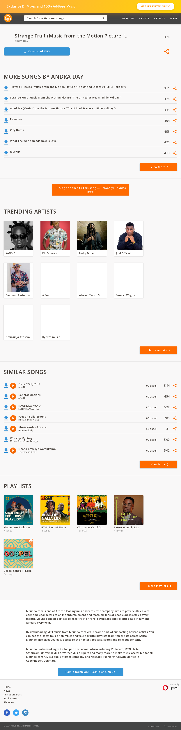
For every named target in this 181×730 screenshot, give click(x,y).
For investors (11, 698)
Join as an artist (13, 694)
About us (9, 702)
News (7, 690)
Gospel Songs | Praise (17, 570)
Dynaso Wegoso (126, 295)
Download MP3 (36, 51)
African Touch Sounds (92, 295)
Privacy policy (170, 725)
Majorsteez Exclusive (17, 527)
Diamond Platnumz (18, 295)
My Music (128, 18)
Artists (159, 18)
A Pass (46, 295)
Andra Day (21, 41)
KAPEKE (10, 253)
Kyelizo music (51, 337)
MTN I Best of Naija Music (55, 527)
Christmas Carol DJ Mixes (92, 527)
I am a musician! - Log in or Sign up (90, 672)
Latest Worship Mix (126, 527)
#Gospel (151, 385)
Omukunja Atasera (18, 337)
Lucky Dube (86, 253)
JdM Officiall (123, 253)
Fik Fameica (49, 253)
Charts (144, 18)
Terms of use (152, 725)
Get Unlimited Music (155, 6)
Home (7, 686)
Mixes (173, 18)
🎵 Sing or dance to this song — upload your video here (90, 189)
